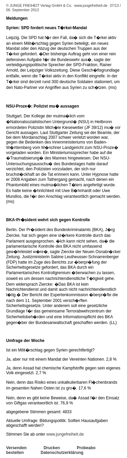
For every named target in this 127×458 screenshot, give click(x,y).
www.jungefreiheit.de (90, 5)
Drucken (52, 447)
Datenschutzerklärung (62, 452)
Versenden (16, 447)
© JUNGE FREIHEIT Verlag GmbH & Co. (39, 5)
